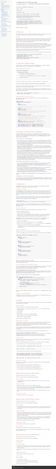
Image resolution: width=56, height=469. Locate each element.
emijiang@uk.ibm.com (38, 3)
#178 (22, 381)
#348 (28, 453)
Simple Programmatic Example (5, 6)
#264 (18, 450)
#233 (33, 388)
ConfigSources (3, 10)
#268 (24, 430)
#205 (22, 407)
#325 (23, 447)
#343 (26, 463)
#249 (39, 427)
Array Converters (3, 19)
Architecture (2, 3)
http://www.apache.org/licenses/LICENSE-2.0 (25, 19)
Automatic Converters (4, 20)
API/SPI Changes (3, 23)
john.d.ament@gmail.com (45, 3)
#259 (34, 412)
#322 (26, 459)
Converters (25, 50)
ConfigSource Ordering (4, 11)
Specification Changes (4, 25)
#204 (18, 391)
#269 (37, 416)
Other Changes (3, 30)
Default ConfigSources (4, 12)
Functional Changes (4, 24)
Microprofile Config (3, 2)
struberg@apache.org (32, 3)
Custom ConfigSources (4, 13)
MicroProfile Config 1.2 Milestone (33, 402)
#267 (33, 420)
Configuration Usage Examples (5, 5)
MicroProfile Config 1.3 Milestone (33, 438)
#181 (39, 385)
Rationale (2, 4)
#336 (36, 460)
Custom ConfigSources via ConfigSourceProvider (4, 14)
